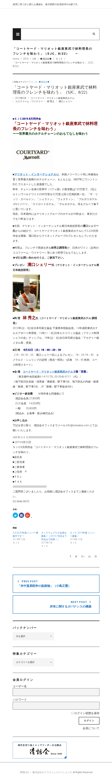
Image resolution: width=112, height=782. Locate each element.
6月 (34, 59)
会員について (91, 728)
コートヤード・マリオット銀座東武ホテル (52, 98)
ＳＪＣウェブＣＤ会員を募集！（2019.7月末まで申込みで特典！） (54, 536)
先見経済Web (46, 18)
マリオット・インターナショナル (35, 174)
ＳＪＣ (59, 59)
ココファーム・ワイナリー (29, 101)
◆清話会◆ (46, 59)
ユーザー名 (20, 686)
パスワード (20, 700)
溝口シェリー (65, 101)
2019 (25, 59)
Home (16, 59)
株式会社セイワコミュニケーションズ (52, 772)
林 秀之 (50, 101)
